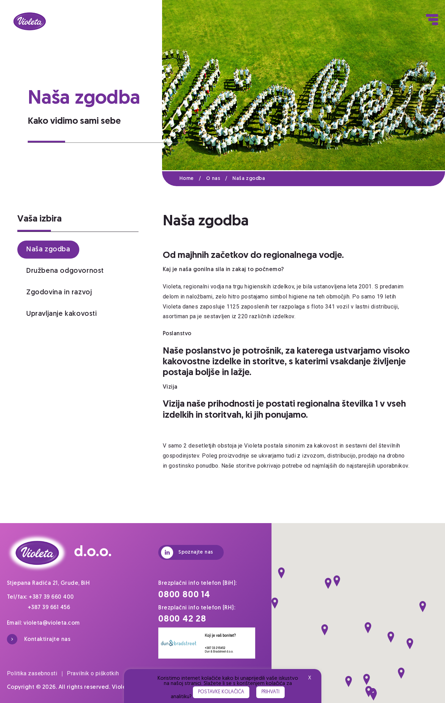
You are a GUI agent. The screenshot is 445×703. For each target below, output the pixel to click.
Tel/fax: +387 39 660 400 (40, 597)
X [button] (309, 678)
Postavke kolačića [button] (221, 692)
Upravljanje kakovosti (61, 314)
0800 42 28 (182, 619)
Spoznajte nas (187, 552)
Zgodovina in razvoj (59, 292)
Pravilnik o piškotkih (93, 673)
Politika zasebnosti (34, 673)
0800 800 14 (184, 595)
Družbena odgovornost (65, 271)
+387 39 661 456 (49, 607)
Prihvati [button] (270, 692)
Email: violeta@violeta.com (43, 623)
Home (192, 178)
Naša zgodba (248, 178)
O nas (219, 178)
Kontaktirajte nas (38, 639)
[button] (281, 573)
